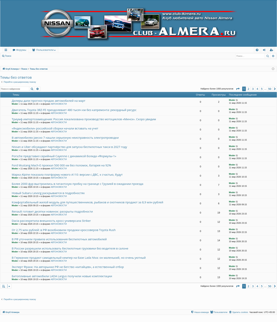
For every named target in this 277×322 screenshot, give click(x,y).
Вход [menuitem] (265, 50)
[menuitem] (257, 50)
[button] (238, 89)
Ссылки (6, 50)
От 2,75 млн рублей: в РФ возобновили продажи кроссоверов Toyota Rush (64, 230)
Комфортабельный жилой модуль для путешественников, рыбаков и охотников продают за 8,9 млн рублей (87, 202)
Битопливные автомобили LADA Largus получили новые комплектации (62, 276)
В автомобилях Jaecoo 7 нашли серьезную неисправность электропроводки (65, 137)
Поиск (8, 56)
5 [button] (262, 89)
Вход (19, 56)
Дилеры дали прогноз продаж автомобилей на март (48, 101)
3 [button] (253, 89)
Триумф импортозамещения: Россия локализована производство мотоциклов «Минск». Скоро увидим (84, 119)
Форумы (21, 50)
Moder (15, 104)
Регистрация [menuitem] (272, 50)
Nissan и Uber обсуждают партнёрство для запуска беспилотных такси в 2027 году (69, 147)
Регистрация (34, 56)
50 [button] (269, 89)
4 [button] (257, 89)
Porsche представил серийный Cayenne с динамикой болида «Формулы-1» (64, 156)
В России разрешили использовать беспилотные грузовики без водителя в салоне (70, 248)
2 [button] (248, 89)
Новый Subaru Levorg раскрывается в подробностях (48, 193)
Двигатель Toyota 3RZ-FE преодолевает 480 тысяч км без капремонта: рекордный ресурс (74, 110)
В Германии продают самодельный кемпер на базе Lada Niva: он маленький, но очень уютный (79, 257)
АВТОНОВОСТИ (59, 104)
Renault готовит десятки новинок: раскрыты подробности (52, 211)
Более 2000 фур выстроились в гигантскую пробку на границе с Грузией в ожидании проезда (77, 184)
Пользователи (44, 50)
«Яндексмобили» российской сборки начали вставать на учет (55, 128)
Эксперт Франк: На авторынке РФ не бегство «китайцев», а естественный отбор (68, 267)
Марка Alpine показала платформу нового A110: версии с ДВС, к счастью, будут (67, 174)
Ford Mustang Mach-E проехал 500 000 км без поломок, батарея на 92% (61, 165)
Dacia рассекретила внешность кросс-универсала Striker (51, 221)
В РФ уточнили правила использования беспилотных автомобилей (59, 239)
